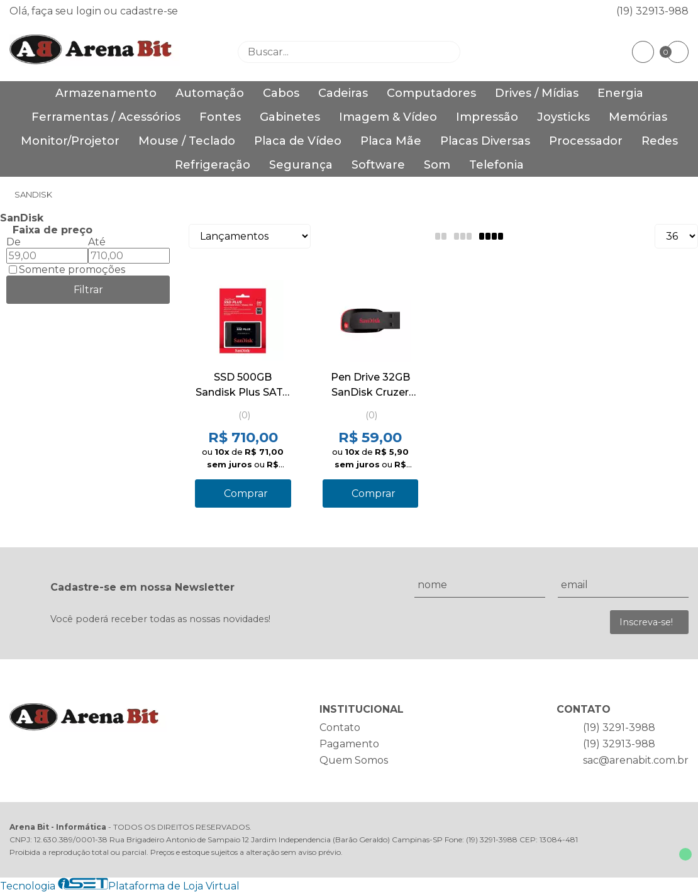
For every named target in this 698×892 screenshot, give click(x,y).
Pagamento (349, 744)
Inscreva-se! (646, 622)
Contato (339, 727)
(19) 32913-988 (652, 11)
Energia (620, 93)
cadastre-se (149, 11)
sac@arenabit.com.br (636, 760)
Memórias (638, 117)
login (90, 11)
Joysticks (563, 117)
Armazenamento (106, 93)
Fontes (220, 117)
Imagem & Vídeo (388, 117)
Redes (659, 141)
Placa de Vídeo (297, 141)
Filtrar (88, 290)
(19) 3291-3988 (619, 727)
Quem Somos (353, 760)
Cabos (281, 93)
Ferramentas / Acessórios (105, 117)
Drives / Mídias (537, 93)
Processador (586, 141)
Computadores (431, 93)
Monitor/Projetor (70, 141)
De (13, 242)
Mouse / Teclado (186, 141)
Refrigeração (212, 165)
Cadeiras (343, 93)
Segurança (301, 165)
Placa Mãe (390, 141)
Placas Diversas (485, 141)
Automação (209, 93)
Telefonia (496, 165)
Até (97, 242)
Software (378, 165)
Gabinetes (290, 117)
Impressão (487, 117)
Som (437, 165)
